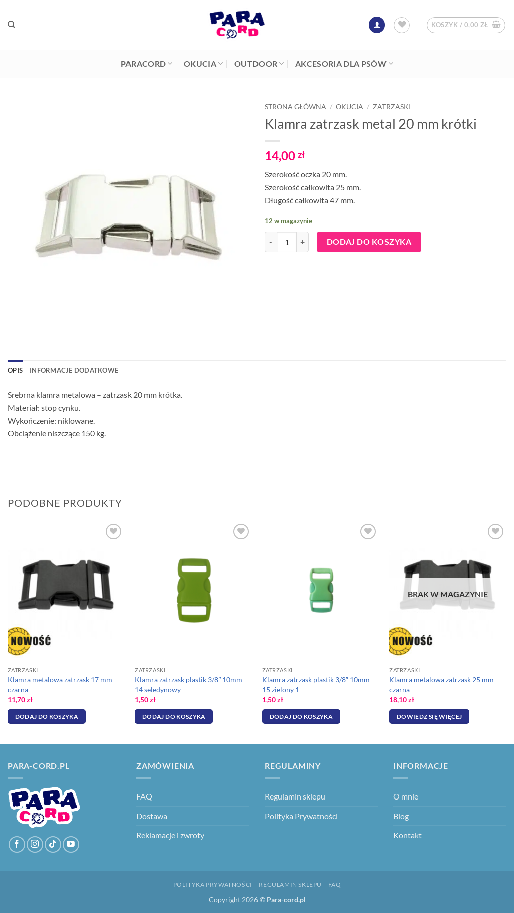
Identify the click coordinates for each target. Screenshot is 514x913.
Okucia (203, 64)
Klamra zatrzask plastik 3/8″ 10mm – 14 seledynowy (191, 684)
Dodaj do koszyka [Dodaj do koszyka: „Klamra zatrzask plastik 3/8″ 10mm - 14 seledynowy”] (174, 716)
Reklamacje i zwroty (170, 835)
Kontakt (407, 835)
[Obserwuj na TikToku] (53, 844)
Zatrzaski (392, 107)
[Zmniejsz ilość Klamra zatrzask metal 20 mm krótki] (271, 242)
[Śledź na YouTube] (71, 844)
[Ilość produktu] (287, 242)
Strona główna (295, 107)
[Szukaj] (11, 24)
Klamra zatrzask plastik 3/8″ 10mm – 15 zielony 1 (318, 684)
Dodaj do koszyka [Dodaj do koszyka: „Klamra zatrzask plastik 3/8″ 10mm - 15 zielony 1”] (301, 716)
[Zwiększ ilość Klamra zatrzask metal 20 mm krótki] (303, 242)
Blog (401, 816)
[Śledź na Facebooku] (17, 844)
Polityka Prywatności (301, 816)
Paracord (147, 64)
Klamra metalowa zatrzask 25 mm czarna (441, 684)
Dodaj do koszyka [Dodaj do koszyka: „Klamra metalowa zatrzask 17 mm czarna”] (47, 716)
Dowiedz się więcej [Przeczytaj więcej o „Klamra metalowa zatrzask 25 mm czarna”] (429, 716)
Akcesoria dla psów (344, 64)
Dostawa (151, 816)
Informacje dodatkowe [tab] (74, 370)
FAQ (144, 796)
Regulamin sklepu (295, 796)
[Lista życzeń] (402, 25)
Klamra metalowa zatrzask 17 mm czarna (60, 684)
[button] (377, 25)
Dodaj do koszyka (369, 241)
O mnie (405, 796)
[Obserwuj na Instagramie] (35, 844)
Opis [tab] (15, 370)
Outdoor (259, 64)
